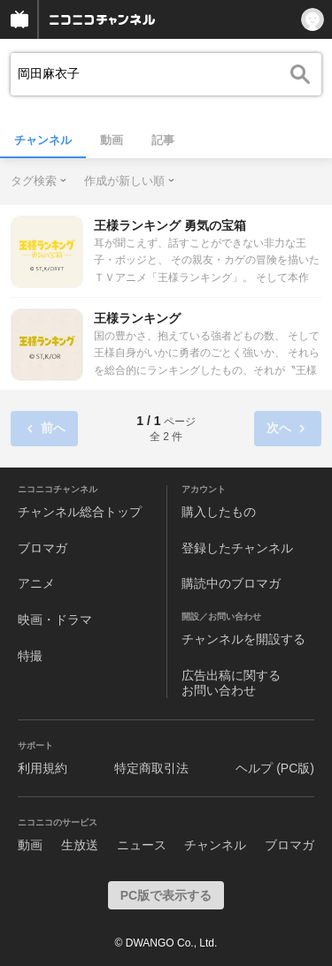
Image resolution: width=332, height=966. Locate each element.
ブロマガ (42, 548)
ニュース (141, 845)
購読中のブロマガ (231, 583)
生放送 (79, 845)
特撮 (30, 656)
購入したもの (218, 512)
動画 (111, 140)
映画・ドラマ (55, 619)
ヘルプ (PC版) (274, 768)
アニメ (36, 583)
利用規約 (42, 768)
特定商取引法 (151, 768)
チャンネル (43, 140)
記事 (162, 140)
